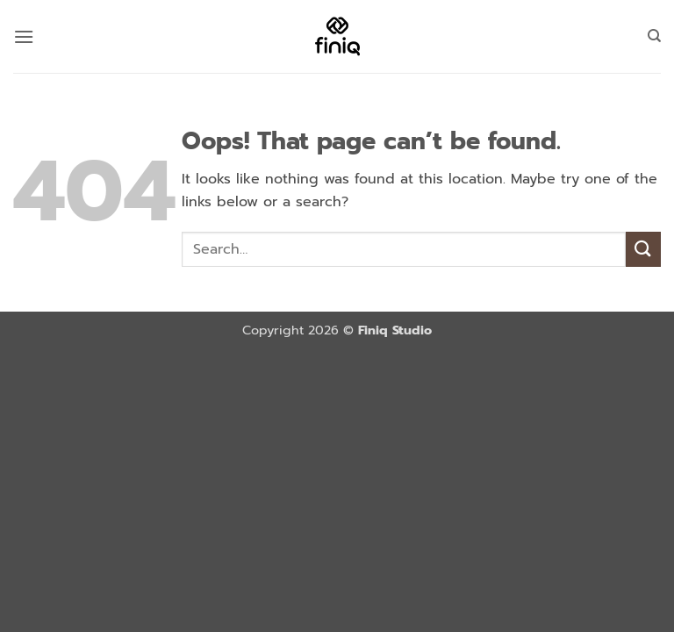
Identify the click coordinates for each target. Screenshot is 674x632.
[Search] (654, 36)
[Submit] (643, 249)
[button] (23, 36)
